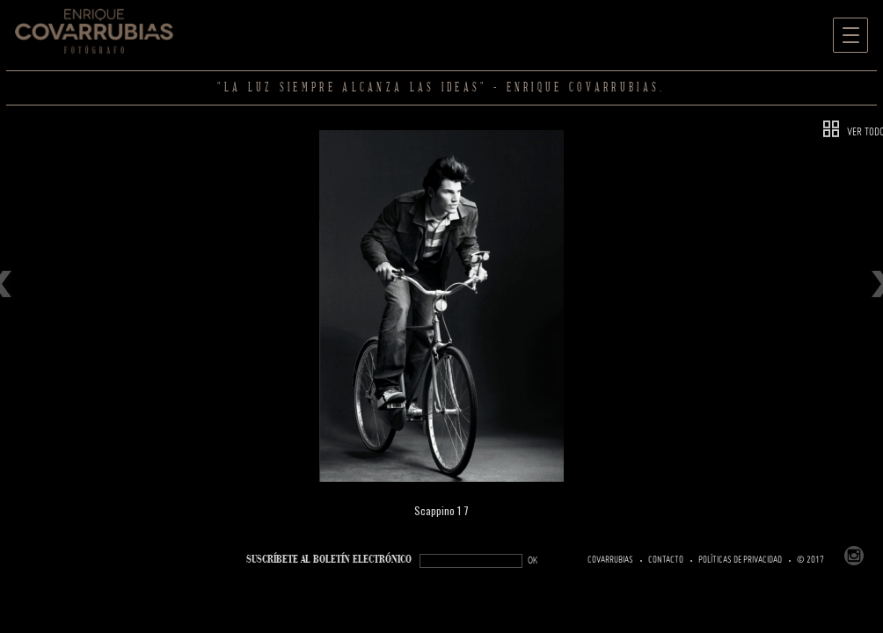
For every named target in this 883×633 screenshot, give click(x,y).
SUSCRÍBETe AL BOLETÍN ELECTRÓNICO (329, 559)
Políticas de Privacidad (740, 560)
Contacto (665, 560)
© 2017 (810, 560)
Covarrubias (610, 560)
